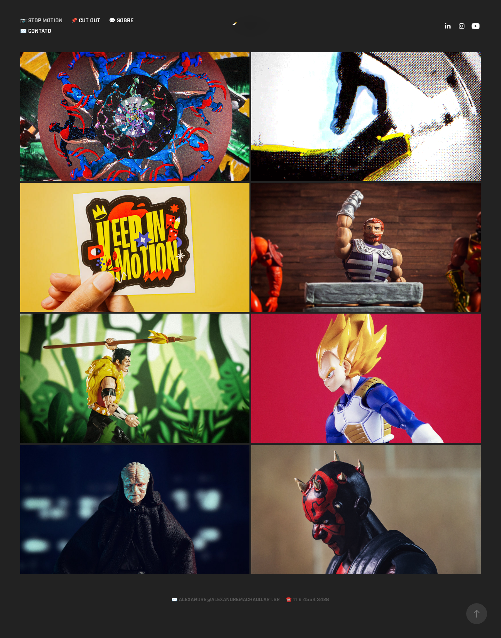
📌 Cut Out (85, 20)
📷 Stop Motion (41, 20)
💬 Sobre (121, 20)
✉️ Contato (35, 31)
